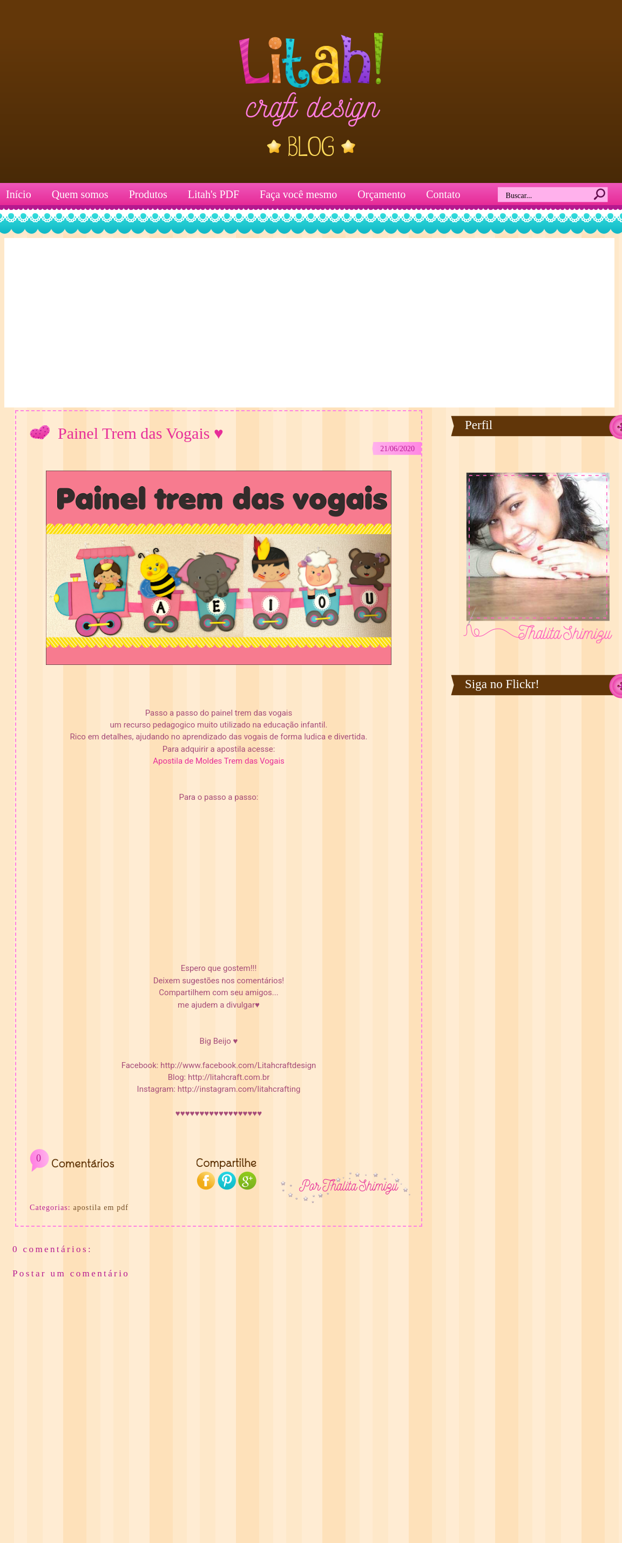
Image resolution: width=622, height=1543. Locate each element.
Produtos (148, 194)
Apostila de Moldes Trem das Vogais (219, 761)
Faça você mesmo (298, 194)
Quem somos (80, 194)
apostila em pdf (101, 1208)
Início (18, 194)
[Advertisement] (309, 321)
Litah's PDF (213, 194)
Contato (443, 194)
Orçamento (381, 194)
